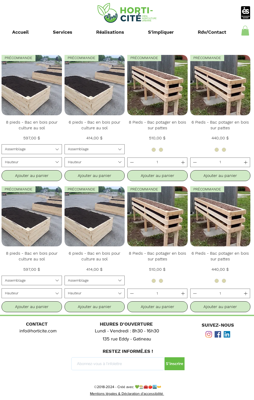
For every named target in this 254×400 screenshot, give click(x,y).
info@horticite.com (38, 330)
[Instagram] (209, 334)
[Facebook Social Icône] (218, 334)
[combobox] (32, 149)
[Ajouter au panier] (32, 175)
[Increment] (183, 162)
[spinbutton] (157, 162)
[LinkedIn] (227, 334)
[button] (245, 30)
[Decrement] (131, 162)
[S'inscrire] (175, 363)
